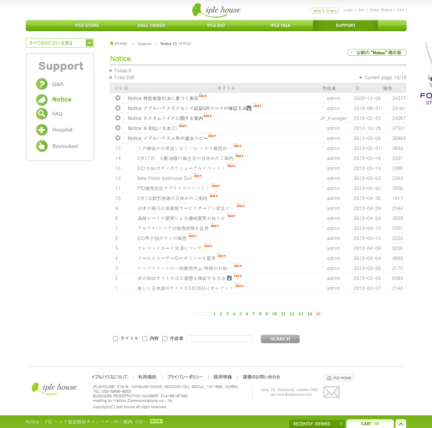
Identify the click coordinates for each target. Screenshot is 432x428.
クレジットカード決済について (170, 248)
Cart (400, 9)
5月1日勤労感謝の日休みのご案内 (173, 198)
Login (348, 9)
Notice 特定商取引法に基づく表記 (163, 98)
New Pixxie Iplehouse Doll (165, 178)
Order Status (381, 9)
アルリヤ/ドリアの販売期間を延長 (173, 228)
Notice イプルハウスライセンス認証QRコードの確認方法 (187, 108)
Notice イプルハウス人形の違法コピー (168, 138)
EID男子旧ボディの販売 (162, 238)
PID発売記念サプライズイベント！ (174, 188)
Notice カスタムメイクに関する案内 (165, 118)
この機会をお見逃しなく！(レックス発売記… (185, 148)
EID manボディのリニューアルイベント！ (181, 168)
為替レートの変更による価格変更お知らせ (181, 218)
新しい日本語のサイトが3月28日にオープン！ (186, 288)
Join (361, 9)
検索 (387, 88)
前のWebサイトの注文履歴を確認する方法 (182, 278)
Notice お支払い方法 (149, 128)
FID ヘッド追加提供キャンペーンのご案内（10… (96, 421)
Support (144, 43)
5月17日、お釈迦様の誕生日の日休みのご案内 (186, 158)
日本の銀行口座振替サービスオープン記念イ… (186, 208)
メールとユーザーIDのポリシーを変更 (177, 258)
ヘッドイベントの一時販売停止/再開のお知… (185, 268)
